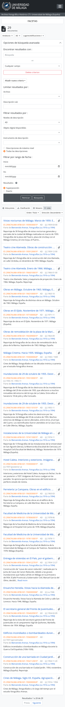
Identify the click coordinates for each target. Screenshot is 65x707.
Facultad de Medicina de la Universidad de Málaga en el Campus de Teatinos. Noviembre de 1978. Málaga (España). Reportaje (29, 534)
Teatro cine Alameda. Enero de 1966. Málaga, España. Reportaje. (29, 268)
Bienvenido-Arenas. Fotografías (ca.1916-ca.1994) (33, 227)
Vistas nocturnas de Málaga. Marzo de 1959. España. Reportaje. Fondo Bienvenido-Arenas (29, 220)
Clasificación (23, 208)
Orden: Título (31, 213)
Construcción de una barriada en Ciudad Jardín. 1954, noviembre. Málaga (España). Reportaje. (29, 656)
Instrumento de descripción (15, 138)
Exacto (9, 191)
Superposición (12, 188)
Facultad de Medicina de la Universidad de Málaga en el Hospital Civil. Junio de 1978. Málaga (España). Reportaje (29, 513)
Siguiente (37, 703)
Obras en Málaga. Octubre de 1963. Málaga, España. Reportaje (29, 289)
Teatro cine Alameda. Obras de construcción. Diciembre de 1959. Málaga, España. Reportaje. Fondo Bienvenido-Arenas (29, 247)
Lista (47, 208)
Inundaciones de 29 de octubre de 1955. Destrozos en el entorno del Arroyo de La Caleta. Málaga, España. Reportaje (29, 374)
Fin (4, 172)
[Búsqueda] (32, 55)
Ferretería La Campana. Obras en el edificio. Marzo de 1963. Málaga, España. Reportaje (29, 489)
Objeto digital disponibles (14, 128)
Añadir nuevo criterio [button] (14, 80)
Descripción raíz (10, 102)
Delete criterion (32, 72)
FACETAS (32, 21)
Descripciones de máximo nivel (20, 148)
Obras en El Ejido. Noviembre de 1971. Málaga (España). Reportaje (29, 310)
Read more (22, 580)
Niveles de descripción (13, 117)
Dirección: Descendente (51, 213)
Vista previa (8, 208)
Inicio (5, 162)
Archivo (6, 92)
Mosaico (37, 208)
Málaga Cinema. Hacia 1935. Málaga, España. (27, 352)
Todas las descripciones (17, 151)
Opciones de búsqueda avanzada (21, 42)
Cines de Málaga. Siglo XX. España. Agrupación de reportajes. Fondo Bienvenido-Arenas (29, 678)
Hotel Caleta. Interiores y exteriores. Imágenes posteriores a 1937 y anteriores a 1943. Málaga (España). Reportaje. (29, 459)
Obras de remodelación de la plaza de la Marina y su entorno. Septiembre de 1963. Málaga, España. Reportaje (29, 331)
